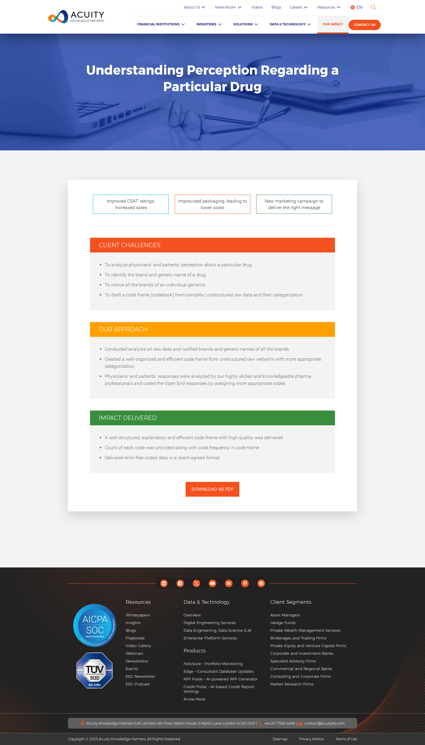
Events (132, 668)
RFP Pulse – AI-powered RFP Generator (221, 679)
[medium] (229, 583)
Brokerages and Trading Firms (298, 638)
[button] (225, 651)
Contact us (364, 25)
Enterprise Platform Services (210, 638)
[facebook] (180, 583)
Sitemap (280, 739)
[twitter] (196, 583)
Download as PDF (212, 489)
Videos (257, 7)
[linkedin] (164, 583)
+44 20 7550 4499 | (281, 723)
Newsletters (137, 661)
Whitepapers (138, 615)
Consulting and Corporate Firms (300, 676)
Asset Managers (285, 615)
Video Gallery (138, 645)
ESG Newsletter (140, 676)
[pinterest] (245, 583)
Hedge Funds (283, 622)
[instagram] (261, 583)
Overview (192, 615)
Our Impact (333, 24)
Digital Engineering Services (210, 622)
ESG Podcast (138, 684)
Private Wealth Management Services (305, 630)
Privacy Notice (311, 739)
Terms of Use (346, 739)
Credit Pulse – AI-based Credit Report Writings (219, 689)
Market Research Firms (291, 684)
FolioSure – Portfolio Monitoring (213, 663)
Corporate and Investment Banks (301, 653)
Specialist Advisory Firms (293, 661)
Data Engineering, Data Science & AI (217, 630)
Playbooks (135, 638)
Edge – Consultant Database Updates (219, 671)
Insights (133, 622)
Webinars (134, 653)
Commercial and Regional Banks (301, 668)
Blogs (276, 7)
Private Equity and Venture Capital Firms (308, 645)
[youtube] (213, 583)
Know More (194, 699)
